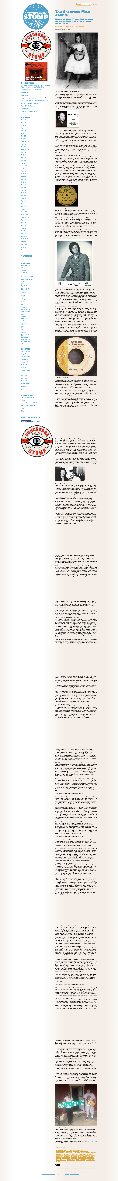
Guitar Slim (75, 1154)
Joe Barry (87, 1156)
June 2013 (23, 185)
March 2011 (24, 212)
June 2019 (23, 122)
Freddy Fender (60, 1154)
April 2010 (23, 231)
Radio (22, 408)
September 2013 (25, 177)
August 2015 (24, 152)
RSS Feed (67, 1174)
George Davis (68, 1154)
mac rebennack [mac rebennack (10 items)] (25, 311)
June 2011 (23, 206)
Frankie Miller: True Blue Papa (28, 106)
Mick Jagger (74, 1158)
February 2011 (24, 214)
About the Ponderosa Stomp (27, 397)
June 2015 (23, 158)
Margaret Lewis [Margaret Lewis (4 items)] (23, 313)
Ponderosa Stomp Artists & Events (29, 403)
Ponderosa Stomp (60, 1136)
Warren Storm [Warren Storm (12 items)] (25, 341)
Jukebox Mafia (24, 365)
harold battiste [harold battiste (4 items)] (23, 296)
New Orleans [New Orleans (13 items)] (25, 318)
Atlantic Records (60, 1150)
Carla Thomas (24, 95)
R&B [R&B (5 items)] (22, 324)
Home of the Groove (25, 362)
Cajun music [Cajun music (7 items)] (24, 272)
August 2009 (24, 244)
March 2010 (24, 233)
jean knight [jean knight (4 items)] (23, 301)
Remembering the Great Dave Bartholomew (31, 90)
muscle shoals (82, 1158)
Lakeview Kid (70, 26)
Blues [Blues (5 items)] (22, 267)
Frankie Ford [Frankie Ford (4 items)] (23, 290)
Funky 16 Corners (25, 354)
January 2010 (24, 236)
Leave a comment (80, 26)
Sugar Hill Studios (90, 1159)
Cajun (59, 1146)
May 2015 (23, 160)
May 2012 (23, 195)
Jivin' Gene (81, 1156)
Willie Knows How (25, 109)
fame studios (92, 1152)
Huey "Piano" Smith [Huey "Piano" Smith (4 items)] (24, 298)
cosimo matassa (70, 1152)
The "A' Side (24, 375)
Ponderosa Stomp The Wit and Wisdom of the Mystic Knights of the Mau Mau (36, 16)
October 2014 (24, 168)
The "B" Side (24, 378)
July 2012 (23, 193)
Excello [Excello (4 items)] (22, 286)
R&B (80, 1146)
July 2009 (23, 247)
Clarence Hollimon (61, 1152)
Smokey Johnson (71, 1159)
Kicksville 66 (24, 367)
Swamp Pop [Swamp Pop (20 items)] (25, 334)
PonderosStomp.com (74, 1174)
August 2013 (24, 179)
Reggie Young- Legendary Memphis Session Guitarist (33, 98)
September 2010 (25, 217)
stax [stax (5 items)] (22, 331)
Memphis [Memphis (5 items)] (23, 314)
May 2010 (23, 228)
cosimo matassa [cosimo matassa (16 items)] (27, 276)
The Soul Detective (25, 384)
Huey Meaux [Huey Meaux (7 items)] (24, 300)
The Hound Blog (24, 381)
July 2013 (23, 182)
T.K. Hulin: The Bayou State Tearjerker (30, 103)
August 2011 (24, 201)
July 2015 (23, 155)
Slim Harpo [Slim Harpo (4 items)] (23, 327)
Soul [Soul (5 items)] (22, 329)
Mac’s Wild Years (25, 92)
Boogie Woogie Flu (25, 351)
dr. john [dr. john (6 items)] (22, 281)
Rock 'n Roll (84, 1146)
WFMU (22, 389)
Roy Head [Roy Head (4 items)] (22, 326)
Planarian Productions (26, 373)
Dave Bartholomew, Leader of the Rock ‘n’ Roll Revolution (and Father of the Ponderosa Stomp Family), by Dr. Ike (35, 86)
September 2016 (25, 141)
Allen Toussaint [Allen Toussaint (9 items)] (25, 265)
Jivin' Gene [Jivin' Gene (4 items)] (22, 302)
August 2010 (24, 220)
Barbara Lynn (69, 1150)
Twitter (23, 411)
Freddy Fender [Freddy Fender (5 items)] (23, 292)
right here (71, 1143)
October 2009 (24, 239)
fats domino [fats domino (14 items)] (25, 288)
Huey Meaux (82, 1154)
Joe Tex (93, 1156)
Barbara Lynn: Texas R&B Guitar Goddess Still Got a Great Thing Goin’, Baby (74, 21)
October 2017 (24, 125)
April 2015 (23, 163)
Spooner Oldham (80, 1159)
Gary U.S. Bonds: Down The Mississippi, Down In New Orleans (35, 100)
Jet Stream (67, 1156)
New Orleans (76, 1146)
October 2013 (24, 174)
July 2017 (23, 133)
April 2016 (23, 147)
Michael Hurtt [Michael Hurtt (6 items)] (24, 316)
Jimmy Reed (74, 1156)
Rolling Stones (90, 1158)
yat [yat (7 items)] (22, 344)
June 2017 (23, 136)
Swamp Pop (92, 1146)
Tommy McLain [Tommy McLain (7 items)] (24, 337)
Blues (56, 1146)
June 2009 (23, 250)
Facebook (23, 400)
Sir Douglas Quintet (61, 1159)
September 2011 (25, 198)
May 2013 (23, 187)
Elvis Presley (84, 1152)
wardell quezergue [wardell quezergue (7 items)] (25, 339)
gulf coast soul (64, 1146)
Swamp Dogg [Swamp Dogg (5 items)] (23, 332)
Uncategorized (61, 1147)
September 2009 (25, 242)
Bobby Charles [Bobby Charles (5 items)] (24, 269)
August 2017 (24, 130)
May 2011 (23, 209)
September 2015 (25, 149)
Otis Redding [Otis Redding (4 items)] (23, 320)
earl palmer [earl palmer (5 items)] (23, 283)
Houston (71, 1146)
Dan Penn (78, 1152)
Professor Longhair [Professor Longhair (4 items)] (24, 323)
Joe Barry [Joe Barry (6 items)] (23, 304)
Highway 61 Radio (25, 359)
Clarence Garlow (84, 1150)
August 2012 (24, 190)
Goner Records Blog (25, 356)
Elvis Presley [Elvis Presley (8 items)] (24, 285)
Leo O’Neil (59, 1158)
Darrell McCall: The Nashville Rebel (29, 111)
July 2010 (23, 223)
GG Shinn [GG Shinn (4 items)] (22, 293)
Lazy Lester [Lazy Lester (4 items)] (22, 306)
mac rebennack (66, 1158)
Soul (89, 1146)
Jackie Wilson (90, 1154)
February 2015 (24, 166)
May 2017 (23, 139)
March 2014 (24, 171)
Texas (56, 1147)
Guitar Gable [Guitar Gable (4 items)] (23, 295)
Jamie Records (60, 1156)
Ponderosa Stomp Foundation (28, 405)
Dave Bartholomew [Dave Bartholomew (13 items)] (27, 279)
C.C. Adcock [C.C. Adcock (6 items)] (23, 270)
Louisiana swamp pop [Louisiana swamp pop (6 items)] (25, 309)
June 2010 (23, 225)
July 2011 (23, 204)
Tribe (58, 1161)
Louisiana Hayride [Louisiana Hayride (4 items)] (23, 307)
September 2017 (25, 128)
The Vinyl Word (24, 386)
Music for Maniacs (25, 370)
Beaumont (76, 1150)
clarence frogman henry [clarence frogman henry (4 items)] (24, 274)
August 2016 (24, 144)
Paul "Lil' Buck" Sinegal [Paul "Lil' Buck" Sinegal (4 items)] (24, 321)
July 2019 (23, 120)
